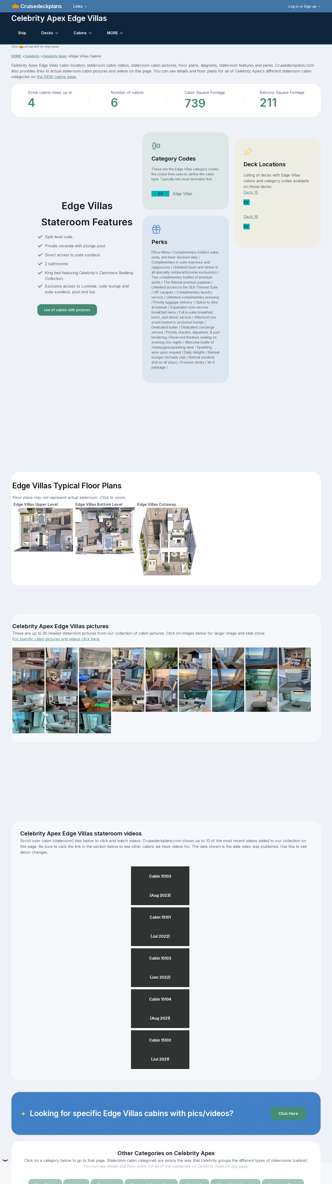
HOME (16, 56)
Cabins (80, 32)
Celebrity (31, 56)
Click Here (288, 1113)
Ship (22, 32)
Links (78, 6)
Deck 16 (251, 216)
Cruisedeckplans (40, 6)
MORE (112, 32)
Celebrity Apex (55, 56)
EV (160, 193)
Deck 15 (251, 192)
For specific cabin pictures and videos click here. (56, 639)
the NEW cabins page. (57, 76)
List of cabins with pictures (67, 310)
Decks (47, 32)
